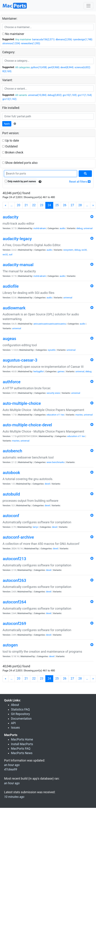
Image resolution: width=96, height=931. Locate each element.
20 (18, 205)
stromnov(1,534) (11, 43)
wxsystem (68, 250)
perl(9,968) (53, 67)
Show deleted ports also (20, 162)
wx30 (84, 250)
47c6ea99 (10, 769)
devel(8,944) (67, 67)
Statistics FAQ (20, 709)
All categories (22, 67)
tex (62, 414)
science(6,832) (82, 67)
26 (64, 205)
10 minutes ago (14, 797)
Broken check (12, 152)
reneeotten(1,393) (30, 43)
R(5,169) (7, 71)
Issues (15, 727)
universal (88, 228)
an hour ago (12, 783)
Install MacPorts (22, 744)
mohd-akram (39, 228)
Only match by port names (20, 181)
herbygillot (38, 371)
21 (26, 205)
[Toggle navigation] (88, 5)
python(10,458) (39, 67)
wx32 (5, 254)
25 (57, 205)
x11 (59, 414)
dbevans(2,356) (64, 39)
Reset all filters (80, 181)
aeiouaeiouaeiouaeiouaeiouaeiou (49, 323)
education (51, 414)
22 (34, 205)
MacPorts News (21, 753)
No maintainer (13, 34)
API (13, 723)
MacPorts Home (22, 739)
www (57, 393)
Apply (7, 123)
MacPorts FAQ (20, 748)
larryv (35, 527)
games (61, 371)
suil (10, 254)
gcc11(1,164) (85, 95)
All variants (21, 95)
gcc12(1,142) (9, 99)
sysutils (51, 350)
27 (72, 205)
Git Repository (20, 714)
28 (80, 205)
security (50, 393)
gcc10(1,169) (70, 95)
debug (79, 228)
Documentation (21, 718)
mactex (79, 414)
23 (41, 205)
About (15, 705)
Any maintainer (23, 39)
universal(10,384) (37, 95)
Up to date (10, 140)
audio (62, 228)
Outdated (10, 146)
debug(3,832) (55, 95)
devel (47, 483)
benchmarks (58, 462)
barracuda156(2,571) (43, 39)
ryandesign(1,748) (82, 39)
